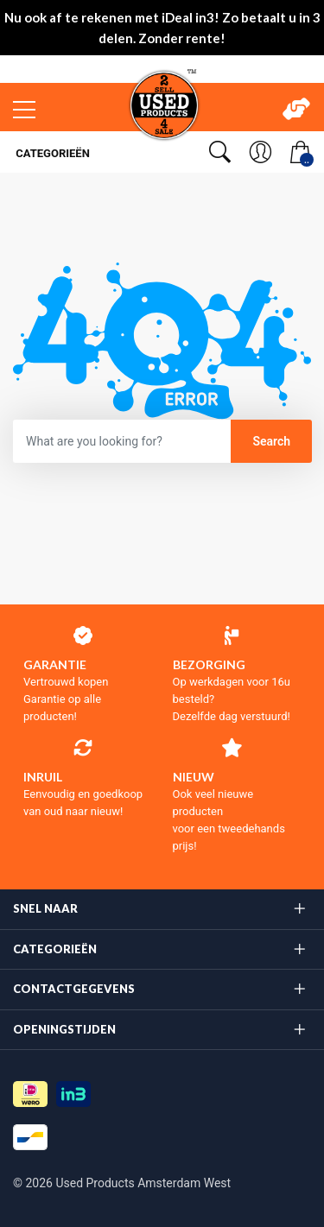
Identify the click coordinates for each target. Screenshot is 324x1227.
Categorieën (51, 153)
